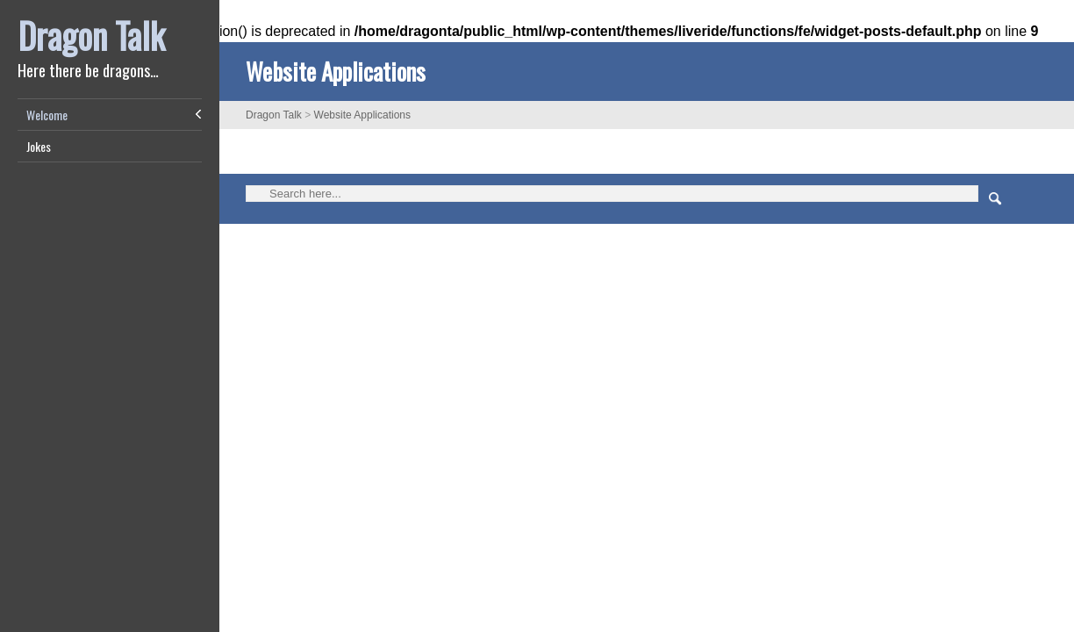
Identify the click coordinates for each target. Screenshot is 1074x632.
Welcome (47, 114)
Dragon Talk (91, 35)
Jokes (38, 146)
